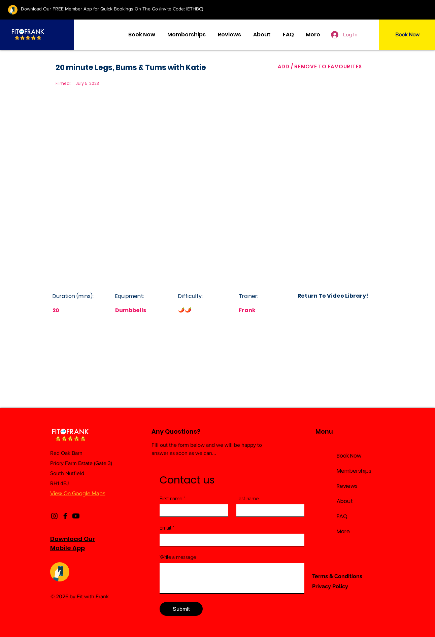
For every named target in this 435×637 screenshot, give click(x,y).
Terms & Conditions (337, 576)
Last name (247, 498)
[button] (313, 34)
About (345, 501)
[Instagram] (54, 516)
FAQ (342, 516)
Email (167, 528)
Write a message (178, 557)
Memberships (354, 471)
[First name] (192, 510)
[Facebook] (65, 516)
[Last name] (268, 510)
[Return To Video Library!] (332, 295)
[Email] (230, 540)
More (343, 531)
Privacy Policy (330, 586)
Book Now (349, 456)
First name (172, 499)
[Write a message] (232, 578)
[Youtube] (76, 516)
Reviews (347, 486)
